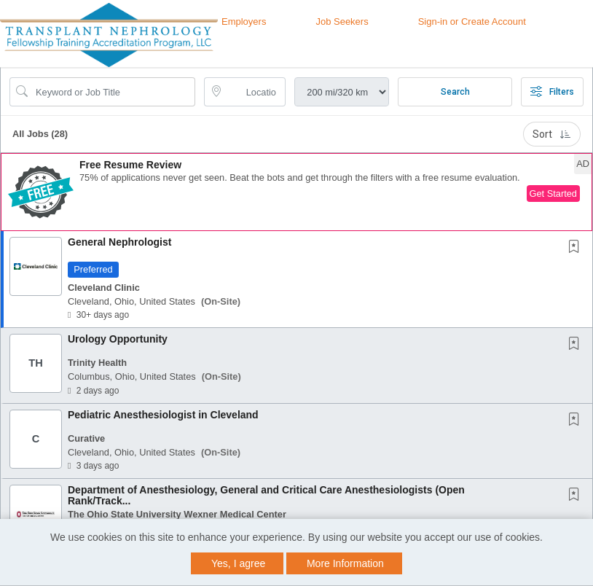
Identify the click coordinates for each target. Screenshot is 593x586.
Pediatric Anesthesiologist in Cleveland (163, 415)
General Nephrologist (119, 242)
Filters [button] (552, 92)
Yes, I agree (238, 563)
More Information (345, 563)
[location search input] (255, 91)
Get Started (553, 193)
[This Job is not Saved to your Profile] (577, 248)
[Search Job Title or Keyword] (112, 91)
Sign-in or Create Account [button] (472, 21)
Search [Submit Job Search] (455, 92)
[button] (296, 192)
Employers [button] (243, 21)
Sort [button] (552, 134)
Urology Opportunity (118, 339)
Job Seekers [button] (341, 21)
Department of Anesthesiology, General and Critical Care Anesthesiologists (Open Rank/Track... (266, 495)
